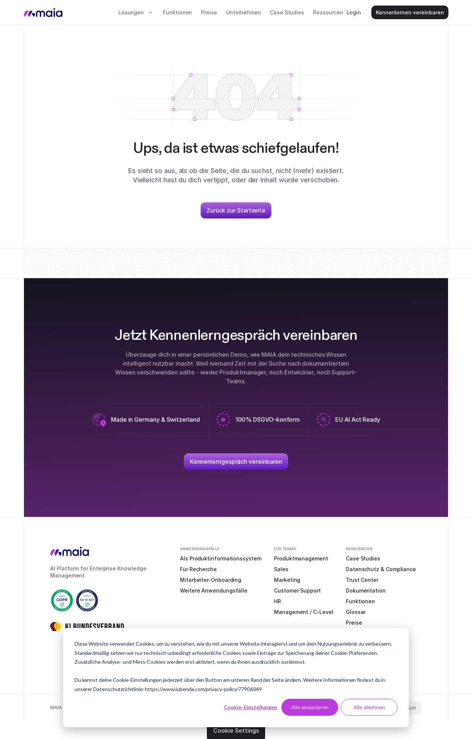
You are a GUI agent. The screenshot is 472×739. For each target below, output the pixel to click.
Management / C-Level (303, 612)
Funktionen (177, 12)
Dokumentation (366, 590)
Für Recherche (198, 569)
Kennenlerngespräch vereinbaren (236, 461)
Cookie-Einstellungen (250, 707)
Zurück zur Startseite (236, 210)
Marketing (287, 580)
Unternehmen (243, 12)
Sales (281, 569)
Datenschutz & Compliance (381, 569)
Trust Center (362, 580)
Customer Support (297, 590)
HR (277, 601)
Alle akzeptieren (310, 707)
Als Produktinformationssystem (220, 558)
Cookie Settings (236, 730)
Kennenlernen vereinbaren (410, 12)
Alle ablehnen (369, 707)
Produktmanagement (301, 558)
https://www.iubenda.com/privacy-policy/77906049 (203, 689)
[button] (136, 12)
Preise (209, 12)
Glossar (355, 612)
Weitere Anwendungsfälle (213, 590)
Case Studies (287, 12)
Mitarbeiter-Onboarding (210, 580)
